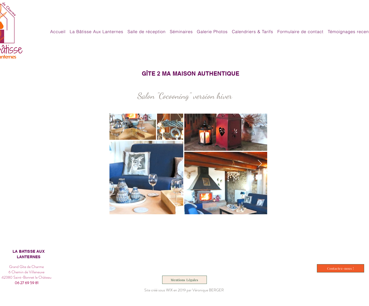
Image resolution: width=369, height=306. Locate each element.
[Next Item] (259, 164)
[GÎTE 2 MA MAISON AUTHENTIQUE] (190, 73)
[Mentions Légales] (184, 280)
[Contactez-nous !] (340, 268)
